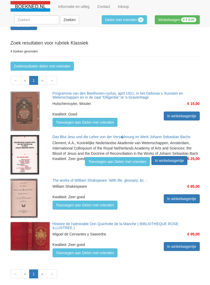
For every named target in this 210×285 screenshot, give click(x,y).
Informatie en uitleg (73, 6)
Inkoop (123, 6)
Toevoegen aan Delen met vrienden (85, 122)
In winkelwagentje (181, 116)
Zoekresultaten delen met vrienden (42, 66)
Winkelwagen (177, 19)
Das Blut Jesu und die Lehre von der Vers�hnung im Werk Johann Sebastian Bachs (122, 137)
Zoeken (69, 20)
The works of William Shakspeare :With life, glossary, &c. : (100, 180)
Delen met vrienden (124, 19)
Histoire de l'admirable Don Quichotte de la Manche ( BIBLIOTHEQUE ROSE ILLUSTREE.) (115, 226)
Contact (103, 6)
